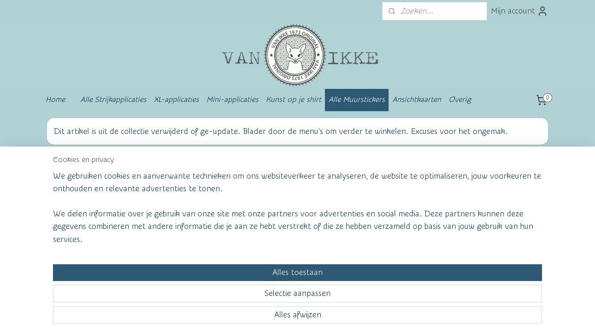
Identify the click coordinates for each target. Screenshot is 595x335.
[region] (236, 291)
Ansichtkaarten (416, 99)
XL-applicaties (176, 99)
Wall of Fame (184, 179)
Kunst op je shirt (293, 99)
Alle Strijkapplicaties (113, 99)
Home (55, 99)
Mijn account (519, 11)
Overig (460, 99)
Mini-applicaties (232, 99)
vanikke (473, 177)
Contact (71, 210)
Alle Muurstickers (357, 99)
